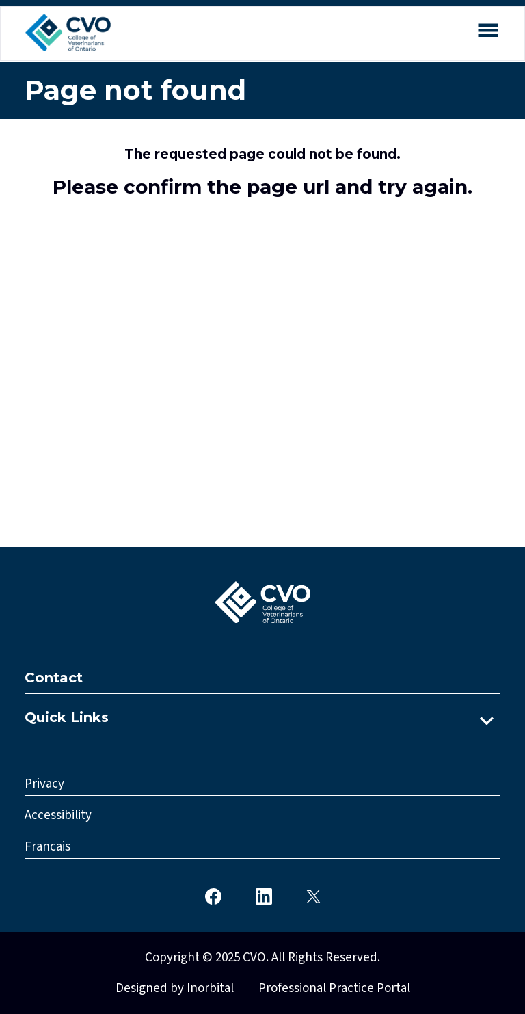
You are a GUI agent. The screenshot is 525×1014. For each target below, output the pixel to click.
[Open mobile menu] (487, 32)
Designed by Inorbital (175, 988)
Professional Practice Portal (334, 988)
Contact (54, 677)
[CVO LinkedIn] (264, 895)
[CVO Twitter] (313, 895)
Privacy (44, 784)
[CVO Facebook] (213, 895)
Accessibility (58, 815)
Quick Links (67, 717)
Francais (47, 847)
